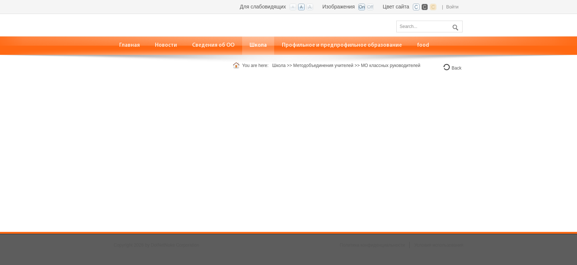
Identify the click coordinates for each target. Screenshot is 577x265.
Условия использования (438, 245)
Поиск (454, 26)
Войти (452, 7)
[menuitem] (166, 45)
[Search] (429, 26)
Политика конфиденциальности (372, 245)
